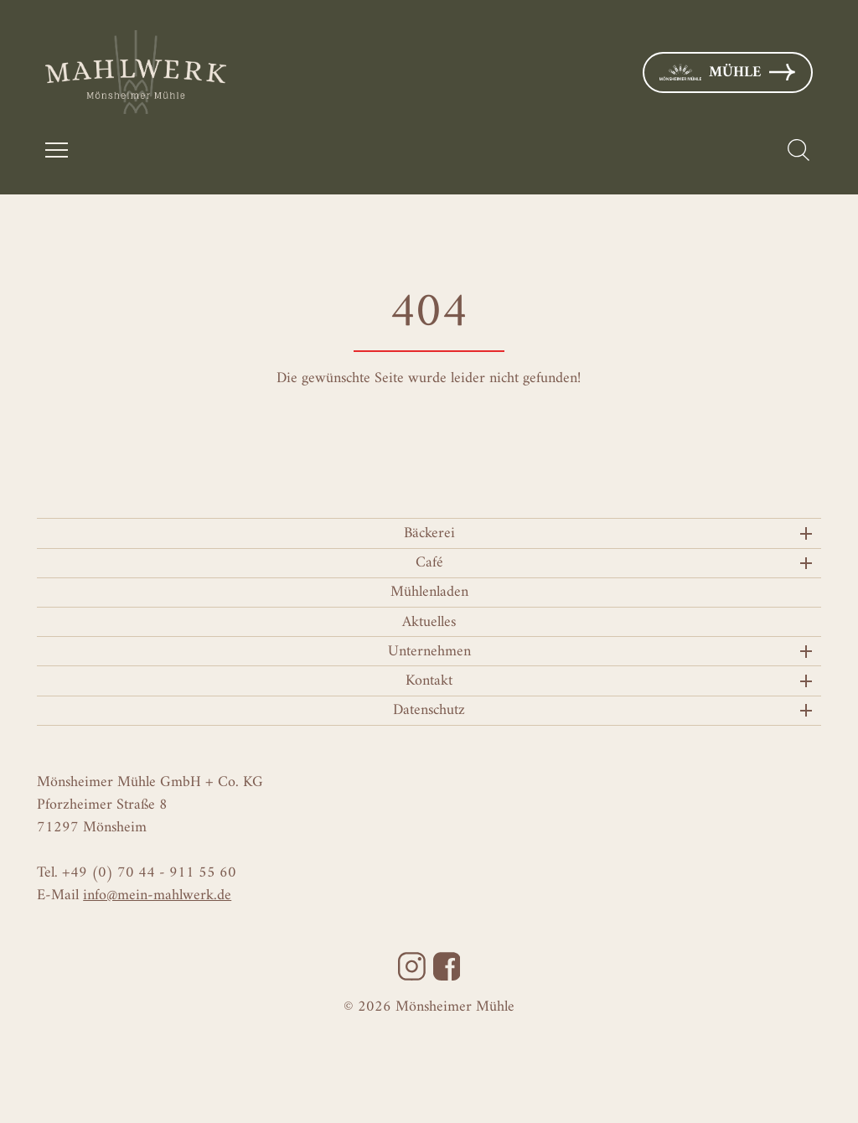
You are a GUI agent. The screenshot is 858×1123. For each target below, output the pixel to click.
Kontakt (429, 681)
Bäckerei (429, 533)
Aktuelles (429, 622)
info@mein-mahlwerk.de (157, 895)
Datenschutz (429, 710)
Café (429, 563)
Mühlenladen (429, 592)
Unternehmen (429, 652)
